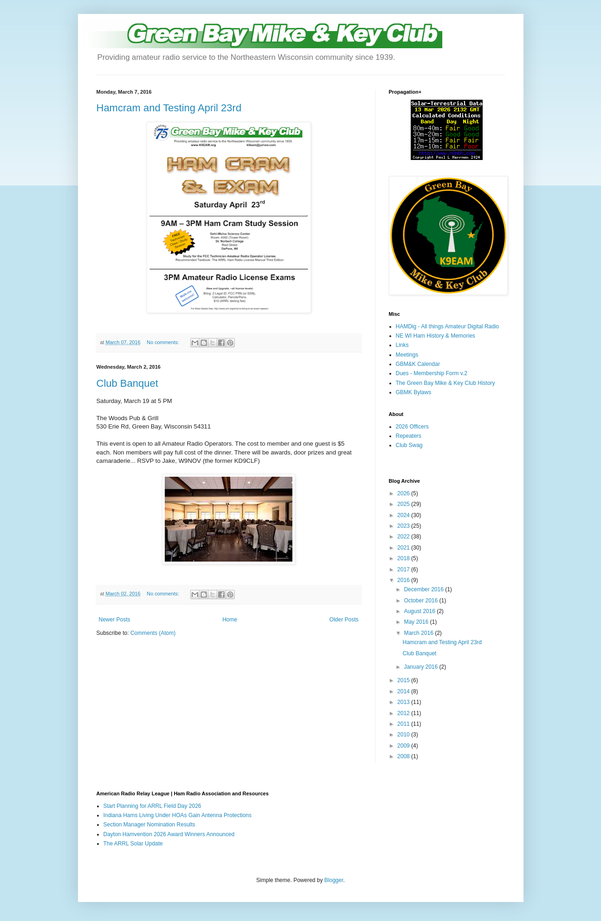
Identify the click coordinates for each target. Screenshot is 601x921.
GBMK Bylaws (414, 392)
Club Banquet (127, 383)
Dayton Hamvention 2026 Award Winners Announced (169, 834)
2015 (404, 680)
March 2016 (419, 633)
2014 (404, 691)
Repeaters (408, 436)
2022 (404, 536)
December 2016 (424, 589)
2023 (404, 526)
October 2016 (421, 600)
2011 (404, 724)
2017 (404, 569)
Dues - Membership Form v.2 (431, 373)
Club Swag (409, 445)
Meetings (407, 355)
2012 (404, 713)
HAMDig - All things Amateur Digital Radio (447, 326)
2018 (404, 558)
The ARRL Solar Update (133, 843)
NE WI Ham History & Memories (435, 336)
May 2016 (417, 622)
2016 (404, 580)
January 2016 (421, 667)
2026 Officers (412, 426)
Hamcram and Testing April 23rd (169, 108)
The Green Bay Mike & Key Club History (445, 383)
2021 (404, 547)
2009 (404, 745)
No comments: (164, 342)
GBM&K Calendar (418, 364)
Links (402, 345)
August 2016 (420, 611)
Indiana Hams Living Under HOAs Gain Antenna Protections (177, 815)
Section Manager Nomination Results (149, 824)
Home (229, 619)
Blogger (333, 880)
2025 (404, 504)
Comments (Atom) (152, 633)
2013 (404, 702)
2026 (404, 493)
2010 (404, 734)
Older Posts (344, 619)
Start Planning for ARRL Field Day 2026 (152, 806)
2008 (404, 756)
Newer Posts (114, 619)
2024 (404, 515)
